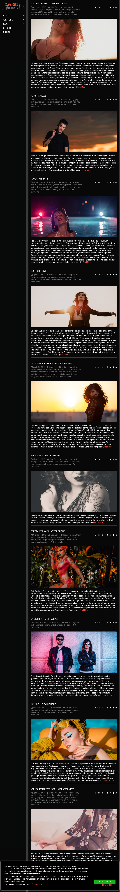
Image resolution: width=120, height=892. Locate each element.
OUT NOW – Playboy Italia (43, 704)
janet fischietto (47, 462)
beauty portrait (54, 10)
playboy (76, 710)
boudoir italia (57, 795)
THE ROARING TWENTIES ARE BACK (46, 455)
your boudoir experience (58, 802)
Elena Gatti (54, 7)
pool (67, 187)
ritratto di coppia (64, 625)
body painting (57, 537)
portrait (70, 7)
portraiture (35, 14)
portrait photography (66, 12)
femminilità (53, 372)
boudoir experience (44, 795)
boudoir (64, 182)
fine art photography (70, 100)
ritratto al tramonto (52, 374)
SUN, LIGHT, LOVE (38, 271)
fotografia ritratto (64, 372)
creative (66, 537)
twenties (48, 464)
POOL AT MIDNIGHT (39, 178)
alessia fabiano (48, 185)
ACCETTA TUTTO (105, 880)
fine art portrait (66, 102)
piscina (62, 187)
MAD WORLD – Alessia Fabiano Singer (49, 3)
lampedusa (76, 10)
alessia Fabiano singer (45, 369)
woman (42, 376)
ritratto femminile (58, 279)
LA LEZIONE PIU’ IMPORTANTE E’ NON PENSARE (51, 363)
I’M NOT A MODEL (38, 96)
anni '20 (76, 459)
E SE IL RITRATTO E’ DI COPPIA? (44, 619)
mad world (48, 12)
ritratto (60, 14)
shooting (55, 189)
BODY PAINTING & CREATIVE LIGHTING (48, 531)
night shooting (54, 187)
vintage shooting (65, 464)
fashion (68, 708)
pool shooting (75, 187)
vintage (55, 464)
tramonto (67, 104)
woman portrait (64, 189)
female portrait (42, 187)
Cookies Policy (38, 884)
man (74, 102)
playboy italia (35, 712)
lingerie (48, 800)
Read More (81, 87)
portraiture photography (48, 14)
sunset (60, 104)
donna (43, 798)
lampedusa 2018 (37, 12)
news (65, 7)
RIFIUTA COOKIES (108, 885)
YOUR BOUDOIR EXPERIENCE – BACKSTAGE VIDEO (52, 789)
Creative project (74, 182)
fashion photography (64, 710)
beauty (46, 10)
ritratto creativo (42, 542)
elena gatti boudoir (53, 798)
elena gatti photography (67, 277)
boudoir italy (66, 795)
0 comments (72, 14)
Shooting (34, 10)
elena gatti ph (66, 10)
